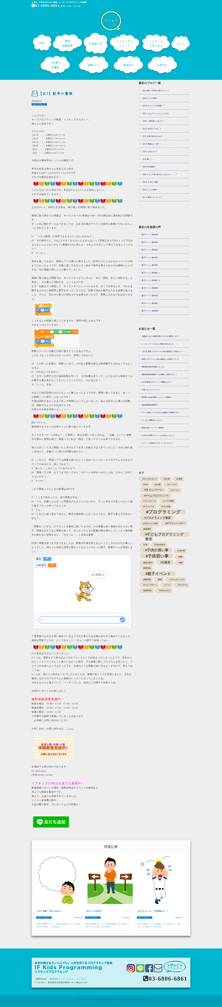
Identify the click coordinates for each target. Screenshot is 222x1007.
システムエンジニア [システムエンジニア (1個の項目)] (176, 579)
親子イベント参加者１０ (151, 280)
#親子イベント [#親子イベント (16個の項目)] (158, 573)
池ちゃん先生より (39, 104)
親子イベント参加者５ (150, 234)
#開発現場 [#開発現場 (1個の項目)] (147, 579)
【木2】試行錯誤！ (149, 167)
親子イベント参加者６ (150, 311)
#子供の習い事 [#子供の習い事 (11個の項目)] (156, 550)
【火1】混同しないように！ (152, 197)
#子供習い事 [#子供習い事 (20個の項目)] (157, 556)
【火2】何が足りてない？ (151, 129)
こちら (70, 728)
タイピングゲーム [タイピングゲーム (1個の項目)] (150, 585)
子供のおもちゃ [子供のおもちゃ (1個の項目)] (165, 590)
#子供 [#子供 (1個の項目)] (145, 545)
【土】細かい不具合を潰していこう (155, 90)
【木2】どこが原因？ (150, 98)
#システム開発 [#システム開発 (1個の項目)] (168, 501)
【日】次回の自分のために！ (153, 136)
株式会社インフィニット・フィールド (68, 979)
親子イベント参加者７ (150, 303)
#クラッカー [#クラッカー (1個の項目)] (175, 490)
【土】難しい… (148, 159)
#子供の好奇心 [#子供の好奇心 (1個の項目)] (159, 545)
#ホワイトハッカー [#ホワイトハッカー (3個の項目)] (175, 523)
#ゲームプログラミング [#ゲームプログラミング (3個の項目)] (156, 495)
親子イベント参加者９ (150, 288)
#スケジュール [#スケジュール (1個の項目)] (148, 506)
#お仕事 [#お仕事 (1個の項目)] (157, 484)
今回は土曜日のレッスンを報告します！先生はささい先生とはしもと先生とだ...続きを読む (159, 925)
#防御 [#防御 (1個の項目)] (160, 579)
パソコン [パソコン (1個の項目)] (167, 585)
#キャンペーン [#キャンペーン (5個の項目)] (153, 489)
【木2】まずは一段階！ (151, 182)
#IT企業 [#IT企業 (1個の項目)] (166, 479)
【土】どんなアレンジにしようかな (155, 113)
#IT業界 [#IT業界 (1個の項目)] (179, 479)
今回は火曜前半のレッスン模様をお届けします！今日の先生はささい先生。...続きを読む (58, 925)
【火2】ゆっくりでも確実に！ (153, 106)
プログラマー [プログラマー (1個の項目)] (182, 585)
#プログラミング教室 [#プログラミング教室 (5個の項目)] (157, 517)
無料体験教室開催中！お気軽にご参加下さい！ (159, 374)
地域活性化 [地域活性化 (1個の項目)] (147, 590)
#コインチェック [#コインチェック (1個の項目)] (149, 501)
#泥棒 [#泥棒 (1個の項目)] (180, 563)
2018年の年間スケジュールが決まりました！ (159, 435)
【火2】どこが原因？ (150, 190)
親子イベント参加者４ (150, 242)
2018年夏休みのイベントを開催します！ (157, 382)
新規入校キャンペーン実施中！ (153, 428)
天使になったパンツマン (151, 390)
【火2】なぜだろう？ (150, 151)
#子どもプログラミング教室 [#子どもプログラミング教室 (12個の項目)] (164, 534)
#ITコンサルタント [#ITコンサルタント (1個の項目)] (150, 479)
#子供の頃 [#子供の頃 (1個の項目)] (181, 551)
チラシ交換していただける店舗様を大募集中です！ (161, 412)
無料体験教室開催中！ (150, 405)
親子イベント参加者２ (150, 257)
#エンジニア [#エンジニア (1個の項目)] (172, 484)
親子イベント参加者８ (150, 295)
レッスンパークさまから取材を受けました (158, 344)
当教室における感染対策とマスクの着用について (160, 336)
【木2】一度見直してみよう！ (153, 121)
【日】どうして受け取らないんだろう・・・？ (159, 174)
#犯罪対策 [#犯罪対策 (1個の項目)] (147, 568)
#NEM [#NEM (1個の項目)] (145, 484)
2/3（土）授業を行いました (152, 420)
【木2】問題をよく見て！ (151, 144)
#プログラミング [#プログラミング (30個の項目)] (163, 512)
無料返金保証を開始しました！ (153, 367)
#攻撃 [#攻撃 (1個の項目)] (180, 557)
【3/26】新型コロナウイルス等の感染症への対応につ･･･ (163, 351)
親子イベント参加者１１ (151, 273)
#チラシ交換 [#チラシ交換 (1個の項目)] (165, 506)
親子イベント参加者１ (150, 265)
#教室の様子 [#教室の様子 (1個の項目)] (147, 563)
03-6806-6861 (46, 6)
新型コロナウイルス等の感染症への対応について (160, 359)
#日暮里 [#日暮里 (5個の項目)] (165, 562)
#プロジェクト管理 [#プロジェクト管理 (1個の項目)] (150, 523)
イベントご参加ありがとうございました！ (158, 443)
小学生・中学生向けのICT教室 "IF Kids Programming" (109, 999)
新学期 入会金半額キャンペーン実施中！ (157, 397)
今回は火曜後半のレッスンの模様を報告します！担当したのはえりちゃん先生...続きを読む (107, 925)
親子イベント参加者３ (150, 250)
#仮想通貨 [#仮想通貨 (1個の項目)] (147, 529)
